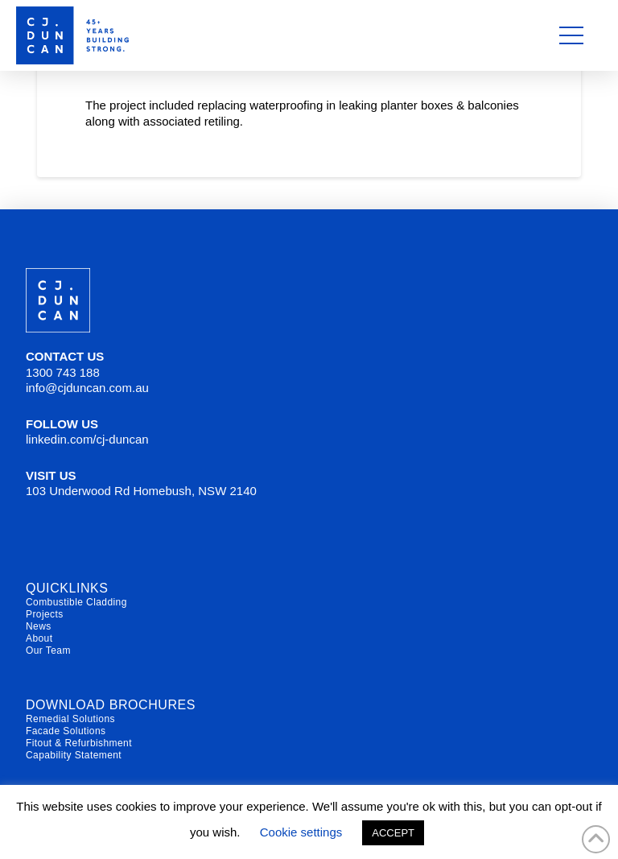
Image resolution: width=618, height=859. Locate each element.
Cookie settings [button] (301, 832)
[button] (571, 35)
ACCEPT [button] (393, 833)
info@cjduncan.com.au (87, 387)
